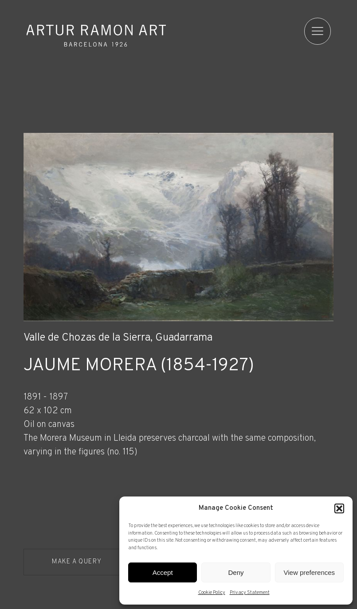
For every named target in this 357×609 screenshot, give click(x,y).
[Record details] (178, 443)
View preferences (309, 572)
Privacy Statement (250, 593)
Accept (163, 572)
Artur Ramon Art (96, 35)
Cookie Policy (211, 593)
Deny (235, 572)
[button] (339, 508)
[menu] (318, 31)
